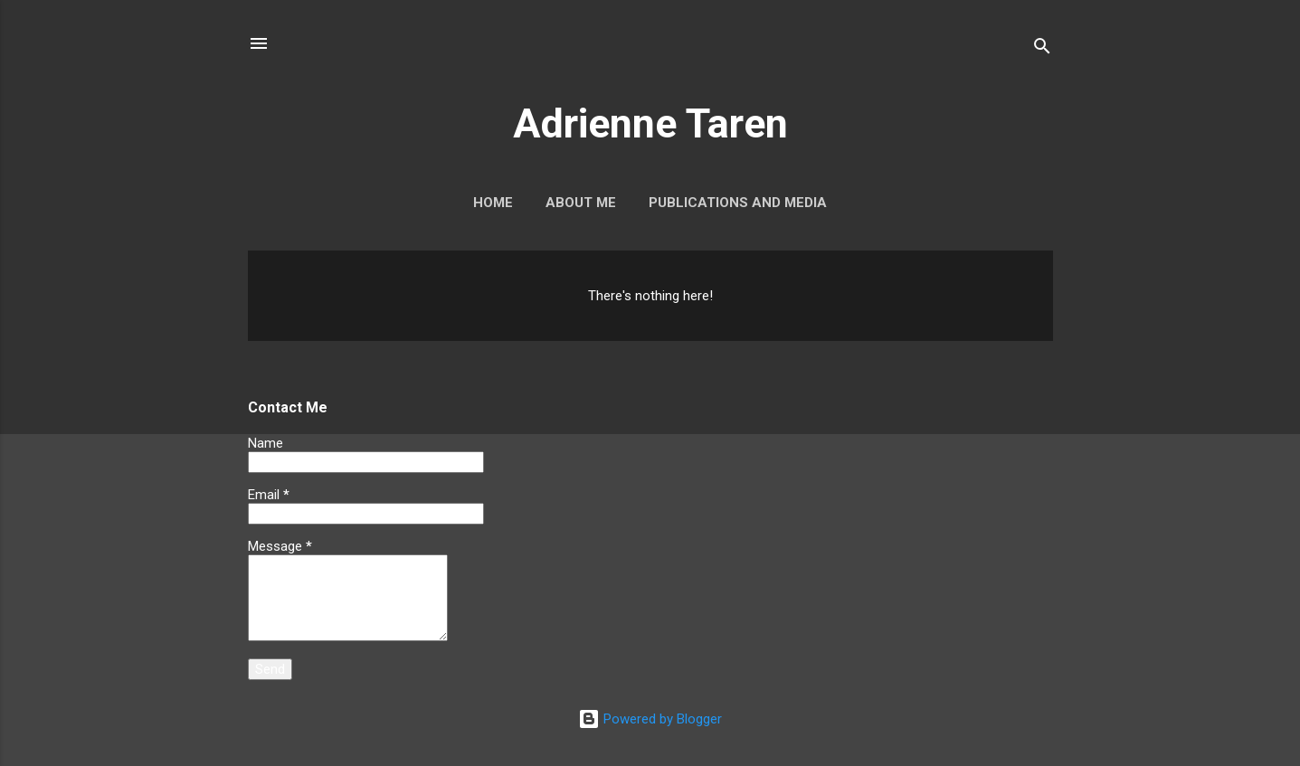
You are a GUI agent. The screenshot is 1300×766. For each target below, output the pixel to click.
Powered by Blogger (650, 719)
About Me (581, 202)
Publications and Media (738, 202)
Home (493, 202)
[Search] (1042, 49)
